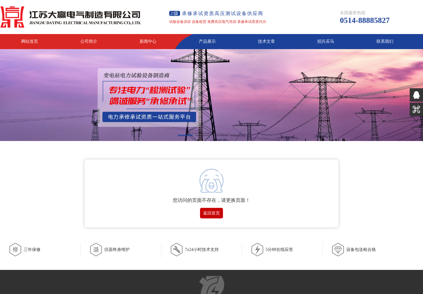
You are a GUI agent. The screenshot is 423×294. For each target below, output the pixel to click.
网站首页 (29, 41)
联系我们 (384, 41)
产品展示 (207, 41)
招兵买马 (325, 41)
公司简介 (88, 41)
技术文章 (266, 41)
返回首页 (211, 213)
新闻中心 (148, 41)
